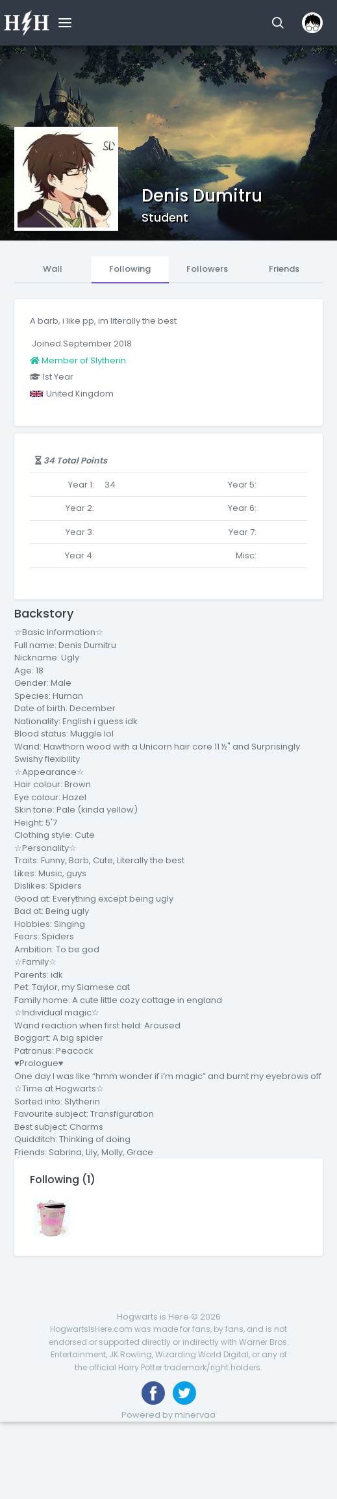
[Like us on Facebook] (153, 1393)
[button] (277, 23)
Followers (207, 269)
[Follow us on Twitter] (184, 1393)
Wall (52, 269)
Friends (284, 269)
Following (130, 269)
